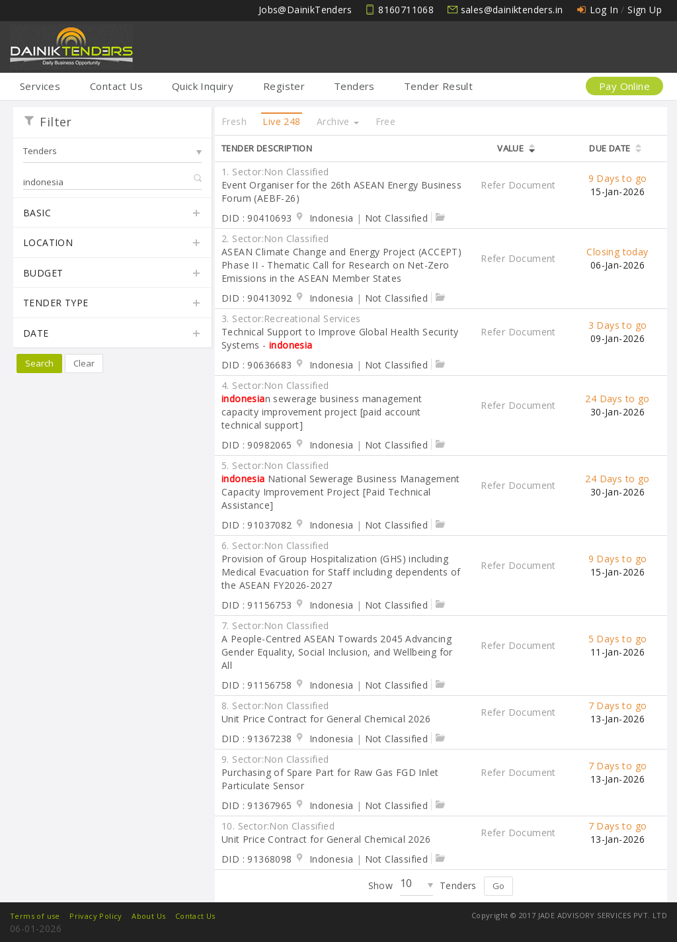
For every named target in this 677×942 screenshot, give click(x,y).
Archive (338, 121)
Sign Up (644, 9)
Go (498, 886)
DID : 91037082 (256, 525)
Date (112, 334)
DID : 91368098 (256, 859)
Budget (112, 274)
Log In (604, 9)
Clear (84, 363)
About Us (148, 916)
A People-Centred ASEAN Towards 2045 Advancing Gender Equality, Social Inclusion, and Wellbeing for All (337, 651)
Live (281, 121)
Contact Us (116, 86)
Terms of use (35, 916)
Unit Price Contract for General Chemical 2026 (325, 718)
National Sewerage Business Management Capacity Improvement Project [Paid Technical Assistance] (340, 491)
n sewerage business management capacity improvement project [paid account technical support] (321, 411)
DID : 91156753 (256, 605)
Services (40, 86)
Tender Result (438, 86)
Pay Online (624, 86)
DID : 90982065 (256, 445)
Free (386, 121)
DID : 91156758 (256, 685)
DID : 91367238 (256, 738)
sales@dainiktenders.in (512, 9)
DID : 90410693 (256, 218)
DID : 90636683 (256, 365)
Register (284, 86)
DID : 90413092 (256, 298)
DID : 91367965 (256, 805)
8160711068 (406, 9)
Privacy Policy (95, 916)
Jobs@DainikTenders (305, 9)
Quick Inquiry (202, 86)
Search (39, 363)
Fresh (234, 121)
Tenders (354, 86)
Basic (112, 213)
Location (112, 243)
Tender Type (112, 303)
